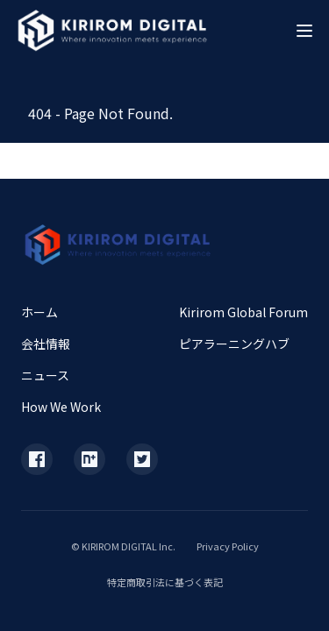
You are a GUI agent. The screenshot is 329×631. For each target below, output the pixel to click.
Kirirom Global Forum (243, 312)
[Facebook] (37, 459)
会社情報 (45, 343)
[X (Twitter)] (142, 459)
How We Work (61, 406)
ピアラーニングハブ (234, 343)
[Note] (89, 459)
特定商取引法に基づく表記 (165, 582)
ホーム (39, 312)
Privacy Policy (228, 546)
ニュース (45, 375)
